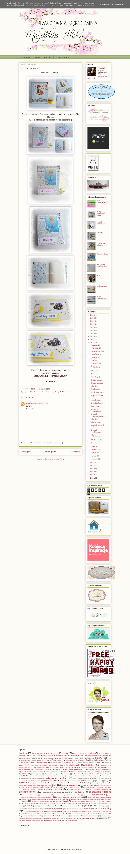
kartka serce (70, 776)
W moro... (94, 374)
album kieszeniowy (47, 392)
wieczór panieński (76, 811)
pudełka (80, 797)
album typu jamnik (61, 758)
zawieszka (103, 818)
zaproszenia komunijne (90, 816)
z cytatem (92, 813)
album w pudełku (85, 758)
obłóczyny (88, 789)
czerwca (95, 363)
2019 (92, 336)
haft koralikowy (80, 771)
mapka (35, 787)
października (96, 351)
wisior (100, 811)
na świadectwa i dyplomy (28, 789)
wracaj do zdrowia (32, 813)
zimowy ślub (56, 820)
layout (22, 787)
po (80, 795)
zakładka (58, 816)
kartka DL (22, 776)
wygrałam (42, 813)
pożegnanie (41, 797)
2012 (92, 475)
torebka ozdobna (89, 809)
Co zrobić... (101, 233)
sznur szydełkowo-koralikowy (72, 806)
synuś (36, 806)
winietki (94, 811)
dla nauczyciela (52, 767)
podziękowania (97, 795)
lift (26, 787)
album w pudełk (74, 758)
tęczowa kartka (72, 808)
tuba (99, 808)
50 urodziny (23, 755)
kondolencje (94, 783)
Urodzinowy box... (97, 392)
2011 (92, 478)
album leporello (103, 755)
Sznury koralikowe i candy (101, 213)
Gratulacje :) (95, 377)
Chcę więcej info (106, 4)
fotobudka (33, 771)
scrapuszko (81, 801)
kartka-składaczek (66, 781)
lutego (94, 456)
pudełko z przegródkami (54, 799)
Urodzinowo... (96, 389)
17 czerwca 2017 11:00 (40, 403)
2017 (92, 342)
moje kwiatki (74, 787)
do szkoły (84, 767)
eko (46, 769)
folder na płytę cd (94, 769)
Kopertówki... (95, 406)
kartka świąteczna (106, 776)
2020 (92, 333)
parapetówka (65, 795)
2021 (92, 330)
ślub (87, 805)
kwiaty (91, 785)
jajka (105, 771)
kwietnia (95, 450)
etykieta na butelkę (61, 769)
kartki (78, 781)
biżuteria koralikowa (97, 760)
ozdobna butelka (45, 795)
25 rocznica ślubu (77, 753)
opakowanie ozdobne (100, 791)
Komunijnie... (95, 443)
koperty (63, 785)
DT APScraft (100, 767)
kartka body (93, 774)
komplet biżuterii (61, 783)
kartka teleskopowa (26, 778)
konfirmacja (104, 783)
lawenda (109, 785)
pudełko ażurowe (93, 797)
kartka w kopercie (39, 778)
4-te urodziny (90, 753)
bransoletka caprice (56, 762)
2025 (92, 318)
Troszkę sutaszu (102, 254)
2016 (92, 463)
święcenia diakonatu (40, 808)
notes (79, 789)
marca (94, 453)
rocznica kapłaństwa (45, 801)
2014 (92, 469)
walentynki (58, 811)
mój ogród (108, 787)
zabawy (49, 816)
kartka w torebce (77, 778)
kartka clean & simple (104, 774)
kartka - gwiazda (56, 774)
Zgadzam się (119, 4)
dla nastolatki (40, 767)
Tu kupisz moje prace (62, 57)
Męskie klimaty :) (97, 440)
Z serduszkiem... (97, 403)
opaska (27, 795)
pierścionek (74, 795)
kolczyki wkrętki (35, 783)
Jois (110, 771)
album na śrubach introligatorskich (30, 758)
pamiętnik (57, 795)
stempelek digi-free (70, 803)
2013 (92, 472)
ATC (110, 758)
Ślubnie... (94, 386)
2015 (92, 466)
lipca (93, 360)
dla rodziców (66, 767)
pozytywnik (33, 797)
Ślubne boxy (95, 422)
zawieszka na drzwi (38, 820)
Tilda (79, 808)
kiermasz (99, 781)
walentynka (49, 811)
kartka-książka (35, 781)
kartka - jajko (66, 774)
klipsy (106, 781)
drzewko (91, 767)
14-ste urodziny (51, 753)
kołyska (52, 783)
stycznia (95, 459)
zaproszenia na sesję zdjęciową (53, 818)
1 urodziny (30, 392)
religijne (108, 799)
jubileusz (24, 774)
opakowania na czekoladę (52, 792)
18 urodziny (63, 753)
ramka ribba (83, 799)
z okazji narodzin (104, 814)
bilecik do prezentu (70, 760)
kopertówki (52, 785)
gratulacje (64, 772)
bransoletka (42, 762)
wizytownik (108, 811)
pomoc (109, 795)
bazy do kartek (36, 760)
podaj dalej (86, 795)
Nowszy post (25, 452)
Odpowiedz (29, 409)
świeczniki (29, 808)
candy (98, 762)
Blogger (79, 849)
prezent (49, 797)
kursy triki (83, 785)
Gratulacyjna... (96, 400)
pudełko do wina (106, 797)
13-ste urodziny (37, 753)
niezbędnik (70, 789)
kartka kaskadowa (34, 776)
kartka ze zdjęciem (91, 778)
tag (65, 808)
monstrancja (100, 787)
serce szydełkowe (100, 801)
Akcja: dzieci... (102, 286)
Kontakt (37, 57)
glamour (40, 771)
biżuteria (81, 760)
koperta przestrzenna (39, 785)
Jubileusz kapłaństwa (96, 410)
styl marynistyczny (83, 803)
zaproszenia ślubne (71, 818)
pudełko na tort (25, 799)
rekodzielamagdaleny (96, 799)
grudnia (94, 345)
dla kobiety (104, 765)
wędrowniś (66, 811)
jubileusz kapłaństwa (36, 774)
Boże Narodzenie (27, 762)
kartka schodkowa (60, 776)
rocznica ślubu (61, 801)
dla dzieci (63, 392)
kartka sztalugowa (93, 776)
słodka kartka (43, 803)
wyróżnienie (58, 813)
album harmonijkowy (60, 755)
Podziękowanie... (97, 383)
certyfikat (107, 762)
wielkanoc (86, 811)
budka (86, 762)
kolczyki (22, 783)
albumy (56, 392)
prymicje (58, 797)
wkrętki (23, 813)
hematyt (89, 771)
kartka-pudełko (50, 781)
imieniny (97, 772)
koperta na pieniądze (25, 785)
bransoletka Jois (69, 762)
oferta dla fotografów (101, 789)
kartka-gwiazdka (105, 778)
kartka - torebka (76, 774)
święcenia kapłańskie (54, 809)
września (95, 354)
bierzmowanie (57, 760)
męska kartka (44, 787)
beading (46, 760)
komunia (83, 783)
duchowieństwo (39, 769)
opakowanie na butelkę (74, 792)
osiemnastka (34, 795)
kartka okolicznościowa (47, 776)
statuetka (61, 803)
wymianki (50, 813)
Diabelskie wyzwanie (57, 765)
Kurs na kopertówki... (96, 367)
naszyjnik (58, 789)
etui (50, 769)
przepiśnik (66, 797)
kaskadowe (88, 781)
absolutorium (48, 755)
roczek (68, 392)
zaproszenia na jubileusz (34, 818)
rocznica (34, 801)
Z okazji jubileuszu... (96, 431)
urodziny (106, 808)
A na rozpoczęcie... (101, 201)
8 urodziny (37, 392)
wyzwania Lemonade (81, 813)
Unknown (29, 403)
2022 (92, 327)
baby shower (25, 760)
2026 (92, 315)
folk (28, 771)
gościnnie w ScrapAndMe (52, 771)
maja (93, 447)
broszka (80, 762)
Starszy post (75, 452)
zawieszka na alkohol (25, 820)
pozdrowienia (24, 797)
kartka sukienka (81, 776)
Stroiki (99, 275)
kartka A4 (85, 774)
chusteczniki (33, 765)
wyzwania (68, 814)
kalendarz (47, 774)
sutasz (27, 806)
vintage (40, 811)
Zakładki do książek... (101, 244)
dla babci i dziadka (73, 765)
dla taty (76, 767)
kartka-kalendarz (23, 781)
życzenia (73, 820)
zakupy (66, 816)
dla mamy (28, 767)
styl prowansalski (102, 803)
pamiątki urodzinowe (101, 223)
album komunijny (91, 755)
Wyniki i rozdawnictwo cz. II (103, 298)
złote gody (65, 820)
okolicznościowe (27, 791)
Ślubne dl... (95, 371)
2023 (92, 324)
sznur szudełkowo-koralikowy (49, 806)
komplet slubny (74, 783)
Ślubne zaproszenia (96, 436)
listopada (95, 348)
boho (110, 760)
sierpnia (95, 357)
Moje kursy (47, 57)
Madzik (102, 68)
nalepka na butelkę (44, 789)
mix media (56, 787)
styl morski (93, 803)
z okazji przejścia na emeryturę (32, 816)
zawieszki (48, 820)
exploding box (76, 769)
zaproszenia (75, 816)
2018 (92, 339)
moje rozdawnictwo (88, 787)
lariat (103, 785)
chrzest (21, 765)
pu (73, 797)
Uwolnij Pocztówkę (30, 811)
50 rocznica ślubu (104, 753)
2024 (92, 321)
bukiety (92, 762)
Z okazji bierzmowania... (97, 415)
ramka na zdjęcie (71, 799)
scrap (73, 801)
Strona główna (25, 57)
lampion (98, 785)
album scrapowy (48, 758)
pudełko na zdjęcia (37, 799)
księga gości (73, 785)
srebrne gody (53, 803)
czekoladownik (43, 765)
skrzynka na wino (30, 803)
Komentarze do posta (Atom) (54, 459)
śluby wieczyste (101, 806)
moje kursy (64, 787)
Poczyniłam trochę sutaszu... (102, 265)
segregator (91, 801)
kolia (45, 783)
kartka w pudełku (57, 778)
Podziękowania (96, 380)
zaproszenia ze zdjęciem (87, 818)
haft (73, 771)
